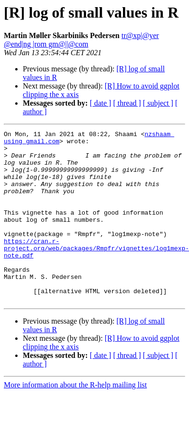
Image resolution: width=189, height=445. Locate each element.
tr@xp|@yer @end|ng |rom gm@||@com (81, 39)
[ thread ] (127, 103)
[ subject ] (158, 103)
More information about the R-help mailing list (75, 419)
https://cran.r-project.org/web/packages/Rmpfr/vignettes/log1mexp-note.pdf (96, 272)
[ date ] (100, 103)
